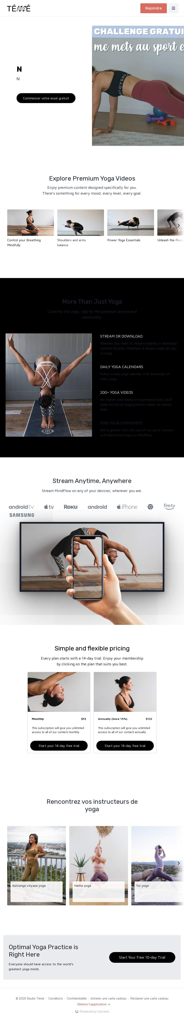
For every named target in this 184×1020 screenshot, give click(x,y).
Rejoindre (153, 8)
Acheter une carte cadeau (108, 998)
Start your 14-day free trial (59, 746)
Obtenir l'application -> (93, 1004)
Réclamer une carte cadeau (149, 998)
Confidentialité (77, 998)
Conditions (55, 998)
